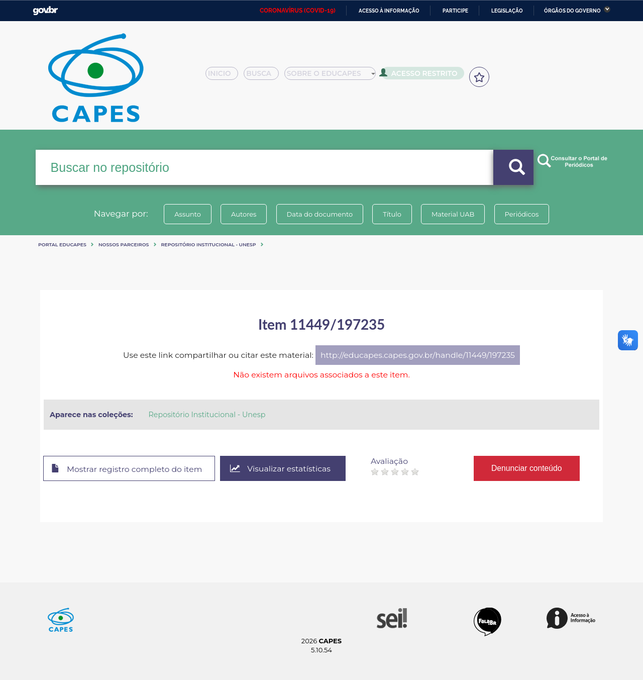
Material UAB (453, 214)
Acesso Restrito (422, 75)
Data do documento (319, 214)
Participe (455, 11)
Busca (265, 76)
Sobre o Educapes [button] (334, 76)
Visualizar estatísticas (281, 468)
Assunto (187, 214)
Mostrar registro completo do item (126, 469)
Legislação (507, 11)
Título (392, 214)
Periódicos (522, 214)
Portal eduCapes (62, 244)
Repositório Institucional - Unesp (208, 244)
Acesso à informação (389, 11)
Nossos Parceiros (123, 244)
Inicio (225, 76)
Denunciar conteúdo (527, 468)
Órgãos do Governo (572, 11)
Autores (243, 214)
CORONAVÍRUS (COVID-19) (298, 10)
